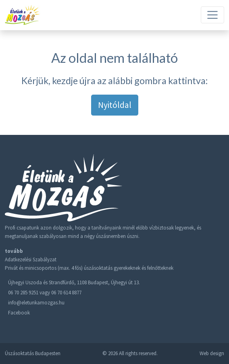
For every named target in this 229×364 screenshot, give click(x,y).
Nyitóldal (114, 104)
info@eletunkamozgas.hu (36, 302)
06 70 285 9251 (23, 292)
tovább (14, 251)
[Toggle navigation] (212, 14)
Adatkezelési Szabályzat (30, 259)
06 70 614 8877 (66, 292)
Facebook (19, 312)
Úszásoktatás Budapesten (32, 353)
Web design (212, 353)
